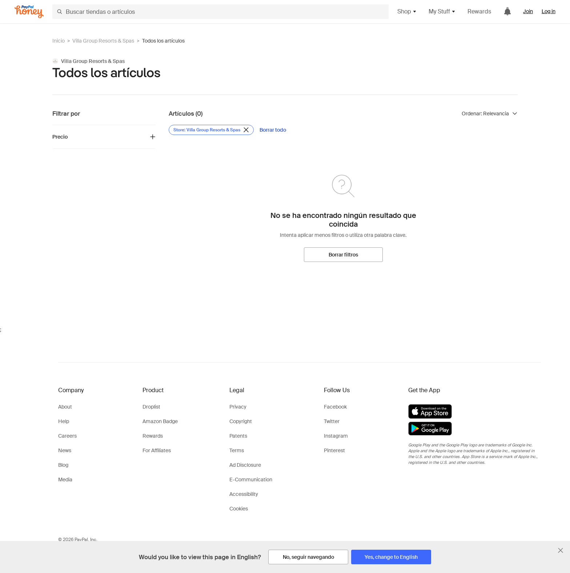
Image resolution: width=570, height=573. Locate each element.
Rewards (479, 11)
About (65, 406)
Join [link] (528, 11)
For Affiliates (156, 450)
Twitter (332, 421)
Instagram (336, 436)
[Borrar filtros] (343, 254)
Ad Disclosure (245, 465)
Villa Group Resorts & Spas (103, 41)
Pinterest (334, 450)
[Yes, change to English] (391, 557)
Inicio (58, 41)
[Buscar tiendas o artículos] (220, 11)
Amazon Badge (160, 421)
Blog (63, 465)
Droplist (151, 406)
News (64, 450)
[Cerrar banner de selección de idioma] (561, 550)
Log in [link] (548, 11)
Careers (67, 436)
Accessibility (243, 494)
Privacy (237, 406)
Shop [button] (407, 11)
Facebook (335, 406)
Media (65, 479)
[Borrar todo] (273, 130)
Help (63, 421)
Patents (238, 436)
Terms (236, 450)
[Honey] (29, 11)
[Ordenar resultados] (490, 113)
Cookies (238, 508)
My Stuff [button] (442, 11)
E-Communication (250, 479)
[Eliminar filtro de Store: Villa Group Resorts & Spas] (211, 130)
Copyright (240, 421)
